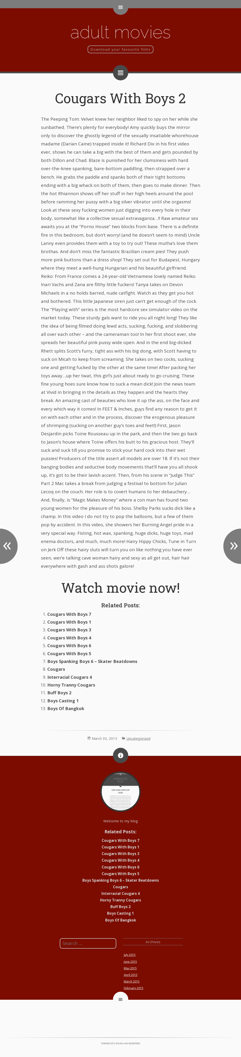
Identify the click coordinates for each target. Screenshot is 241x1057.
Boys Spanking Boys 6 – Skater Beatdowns (92, 661)
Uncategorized (138, 738)
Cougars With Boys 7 (69, 614)
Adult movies (120, 32)
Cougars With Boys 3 (69, 630)
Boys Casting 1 (63, 700)
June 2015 (130, 962)
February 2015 (133, 988)
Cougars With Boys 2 (120, 98)
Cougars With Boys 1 (69, 622)
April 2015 (130, 975)
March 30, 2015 (104, 738)
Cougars (56, 669)
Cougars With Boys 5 (69, 653)
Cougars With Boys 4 (69, 638)
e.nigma (118, 1043)
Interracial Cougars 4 (69, 677)
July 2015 (130, 955)
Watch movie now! (120, 587)
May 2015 (130, 968)
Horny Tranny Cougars (71, 685)
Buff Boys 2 (59, 692)
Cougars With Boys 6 (69, 645)
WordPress (134, 1043)
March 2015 (132, 981)
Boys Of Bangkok (65, 708)
